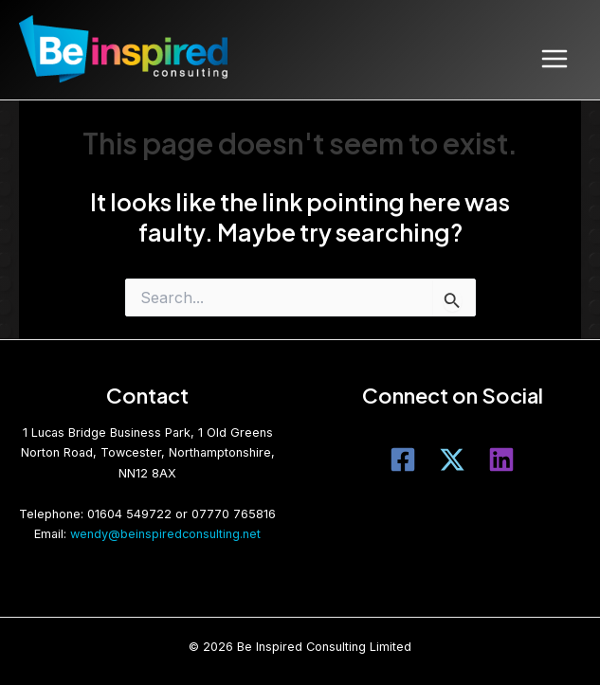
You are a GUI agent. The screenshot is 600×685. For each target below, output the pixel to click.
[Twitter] (452, 459)
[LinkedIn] (501, 459)
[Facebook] (403, 459)
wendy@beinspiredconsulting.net (165, 534)
